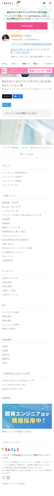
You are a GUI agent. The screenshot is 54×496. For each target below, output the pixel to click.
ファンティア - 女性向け (12, 177)
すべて (5, 105)
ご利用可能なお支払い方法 (15, 373)
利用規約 (6, 223)
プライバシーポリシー (11, 236)
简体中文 (6, 355)
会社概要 (6, 219)
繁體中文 (6, 359)
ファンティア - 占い (10, 185)
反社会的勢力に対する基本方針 (15, 240)
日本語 (5, 346)
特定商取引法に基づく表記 (13, 231)
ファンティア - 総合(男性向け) (15, 173)
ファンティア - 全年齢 (11, 181)
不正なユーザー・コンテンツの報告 (17, 248)
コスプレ (28, 36)
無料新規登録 (27, 26)
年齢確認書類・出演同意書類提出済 (25, 40)
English (5, 350)
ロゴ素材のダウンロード (12, 252)
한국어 (5, 363)
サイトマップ (8, 256)
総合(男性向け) (16, 36)
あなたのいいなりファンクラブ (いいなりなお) (30, 51)
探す (4, 305)
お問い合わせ (8, 244)
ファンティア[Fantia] (16, 484)
